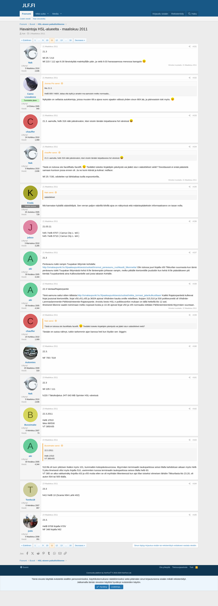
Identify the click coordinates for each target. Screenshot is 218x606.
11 (52, 40)
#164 (195, 484)
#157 (195, 253)
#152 (195, 78)
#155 (195, 187)
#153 (195, 115)
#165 (195, 515)
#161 (195, 377)
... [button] (39, 40)
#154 (195, 147)
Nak (23, 33)
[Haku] (192, 14)
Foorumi (26, 13)
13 (61, 40)
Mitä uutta (41, 13)
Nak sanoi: (49, 192)
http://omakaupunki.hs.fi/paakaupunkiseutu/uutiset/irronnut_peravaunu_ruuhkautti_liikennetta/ (90, 267)
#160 (195, 346)
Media (55, 13)
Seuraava (79, 40)
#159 (195, 315)
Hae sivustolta (39, 19)
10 (47, 40)
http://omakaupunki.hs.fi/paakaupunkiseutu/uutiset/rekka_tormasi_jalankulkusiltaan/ (120, 295)
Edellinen (27, 40)
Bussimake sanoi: (52, 446)
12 (57, 40)
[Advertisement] (109, 572)
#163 (195, 440)
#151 (195, 46)
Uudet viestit (25, 19)
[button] (48, 14)
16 (70, 40)
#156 (195, 221)
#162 (195, 409)
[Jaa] (190, 46)
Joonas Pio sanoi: (52, 83)
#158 (195, 284)
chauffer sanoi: (51, 152)
